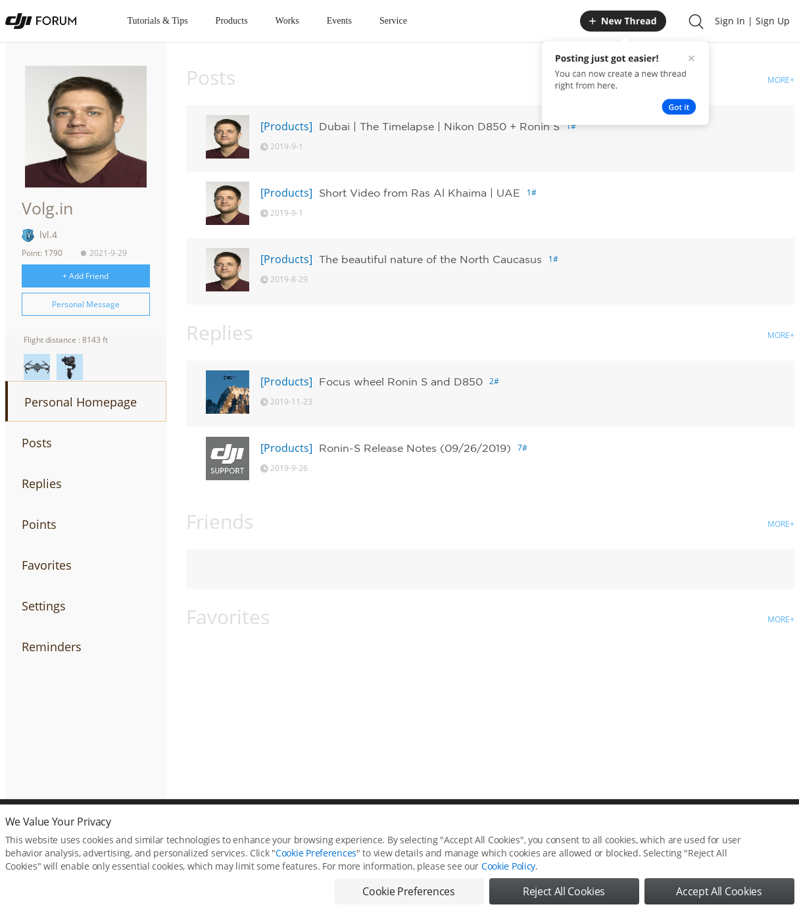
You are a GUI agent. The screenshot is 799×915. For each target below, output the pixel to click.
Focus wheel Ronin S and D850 (401, 381)
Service (393, 21)
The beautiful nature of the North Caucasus (430, 259)
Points (39, 524)
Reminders (52, 647)
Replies (42, 483)
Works (287, 21)
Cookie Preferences (316, 864)
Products (232, 21)
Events (339, 21)
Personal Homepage (80, 402)
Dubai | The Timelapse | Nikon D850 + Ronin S (439, 126)
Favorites (47, 565)
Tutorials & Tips (158, 21)
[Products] (286, 126)
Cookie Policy (508, 877)
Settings (44, 606)
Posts (37, 443)
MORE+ (780, 80)
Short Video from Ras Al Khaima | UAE (419, 193)
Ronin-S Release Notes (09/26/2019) (415, 448)
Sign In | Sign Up (752, 20)
